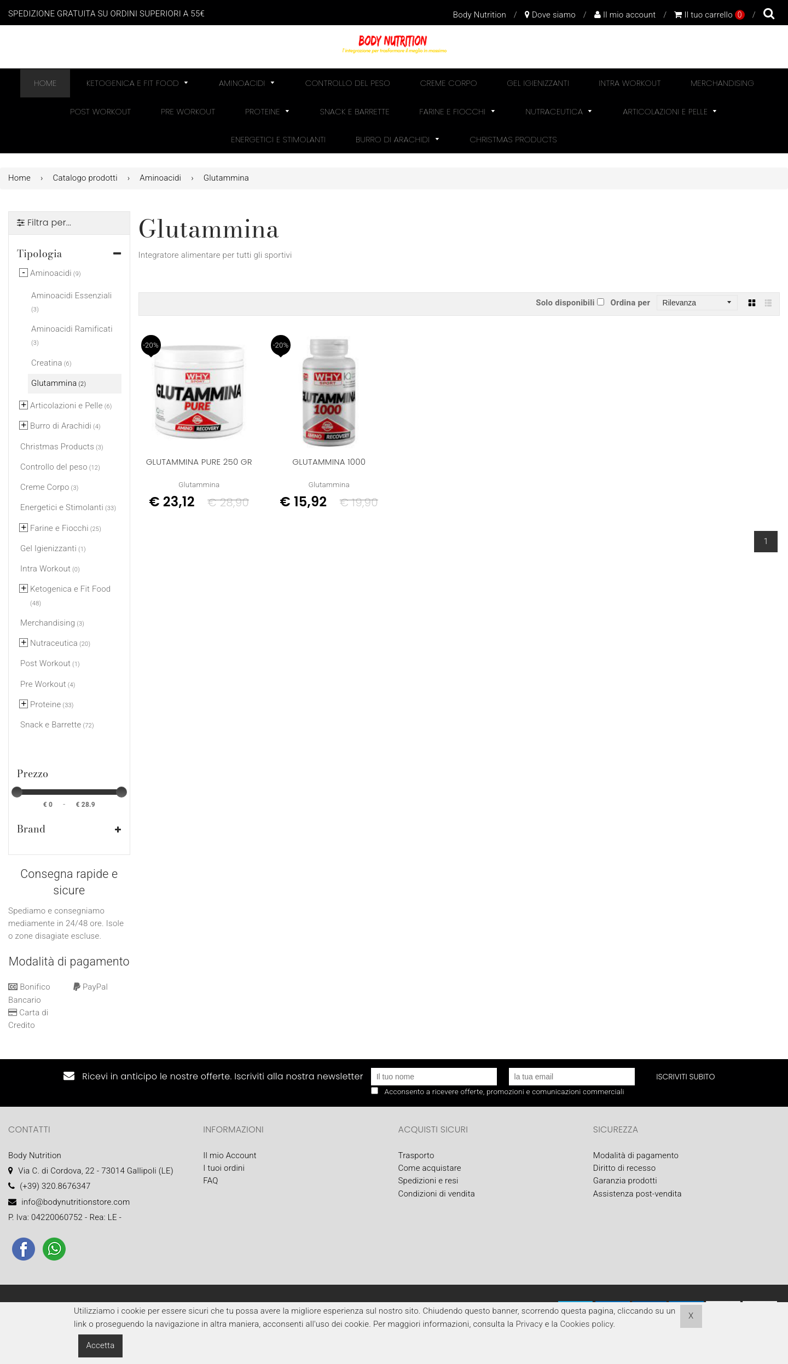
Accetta (100, 1345)
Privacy (528, 1324)
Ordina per (630, 303)
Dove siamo (550, 15)
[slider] (16, 792)
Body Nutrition (479, 15)
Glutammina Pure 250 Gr (199, 461)
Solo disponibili (565, 303)
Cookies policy (586, 1324)
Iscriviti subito (685, 1076)
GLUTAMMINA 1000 (329, 461)
